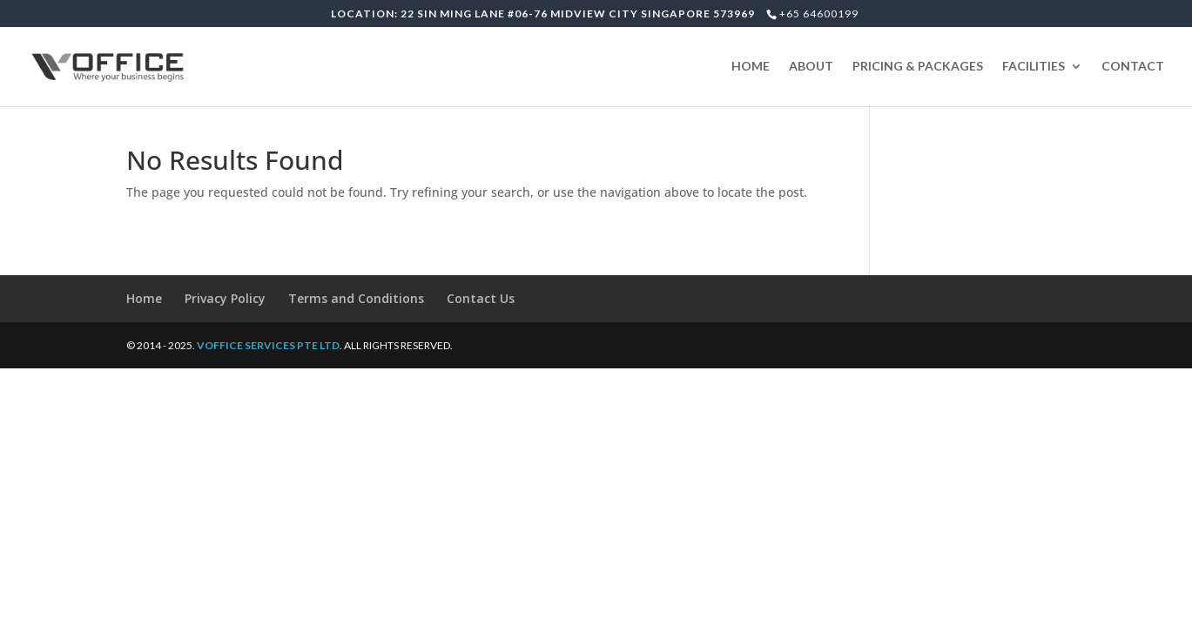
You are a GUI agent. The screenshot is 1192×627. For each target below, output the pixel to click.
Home (144, 298)
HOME (750, 66)
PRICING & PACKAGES (917, 66)
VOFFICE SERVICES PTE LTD (268, 345)
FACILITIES (1033, 66)
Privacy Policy (225, 298)
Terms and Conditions (356, 298)
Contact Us (481, 298)
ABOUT (811, 66)
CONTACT (1132, 66)
